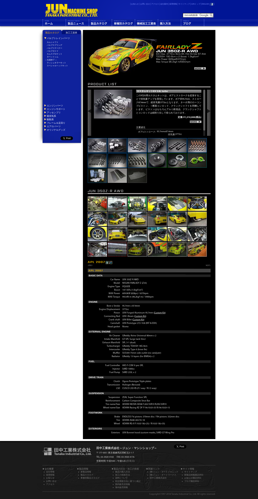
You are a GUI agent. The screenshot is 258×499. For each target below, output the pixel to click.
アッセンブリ (54, 112)
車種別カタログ (123, 22)
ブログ (192, 22)
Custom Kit (159, 313)
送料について (121, 478)
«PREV (90, 265)
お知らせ (135, 4)
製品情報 (77, 22)
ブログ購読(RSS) (191, 481)
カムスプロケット (54, 54)
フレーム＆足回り (56, 123)
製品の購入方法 (122, 472)
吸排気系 (51, 116)
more (200, 68)
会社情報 (50, 472)
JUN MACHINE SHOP (71, 10)
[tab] (52, 32)
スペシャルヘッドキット (57, 66)
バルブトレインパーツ (58, 38)
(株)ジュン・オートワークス (163, 475)
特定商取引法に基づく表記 (128, 481)
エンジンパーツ (55, 105)
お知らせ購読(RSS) (192, 478)
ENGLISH (205, 4)
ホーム (54, 22)
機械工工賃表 (146, 22)
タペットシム (52, 57)
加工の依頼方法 (122, 475)
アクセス (155, 4)
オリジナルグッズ (56, 129)
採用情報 (173, 4)
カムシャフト (52, 42)
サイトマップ (184, 4)
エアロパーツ (54, 126)
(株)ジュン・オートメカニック (164, 472)
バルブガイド (52, 51)
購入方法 (169, 22)
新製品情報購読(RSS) (193, 475)
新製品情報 (86, 472)
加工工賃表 (71, 33)
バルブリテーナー (54, 48)
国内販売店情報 (122, 484)
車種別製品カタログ (90, 478)
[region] (170, 113)
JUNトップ (195, 4)
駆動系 (50, 119)
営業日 (130, 461)
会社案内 (164, 4)
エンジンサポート (56, 109)
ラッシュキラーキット (56, 63)
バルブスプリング (54, 45)
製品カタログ (100, 22)
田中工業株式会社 (158, 478)
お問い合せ (145, 4)
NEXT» (208, 265)
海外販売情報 (121, 488)
